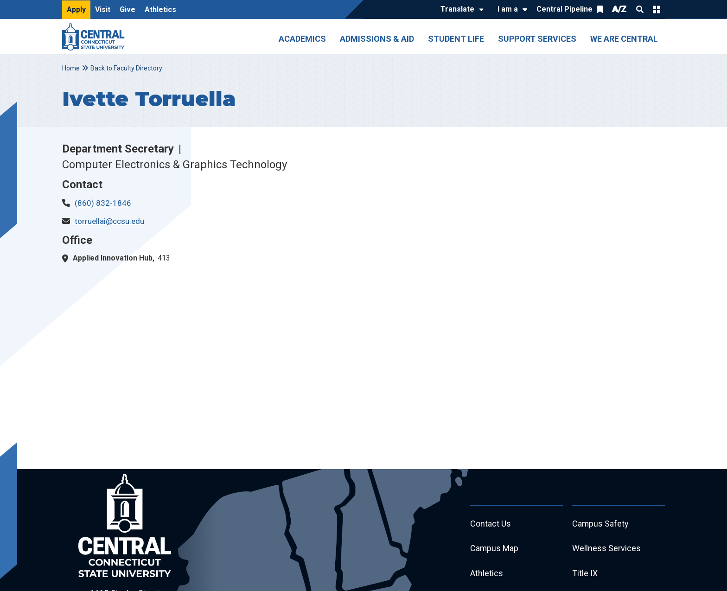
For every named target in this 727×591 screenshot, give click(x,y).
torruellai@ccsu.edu (109, 221)
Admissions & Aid (377, 39)
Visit (102, 9)
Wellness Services (606, 549)
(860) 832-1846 (103, 203)
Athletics (160, 9)
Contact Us (490, 524)
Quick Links (656, 9)
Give (127, 9)
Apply (76, 9)
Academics (302, 39)
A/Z (619, 9)
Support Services (537, 39)
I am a (507, 9)
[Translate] (460, 9)
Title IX (585, 574)
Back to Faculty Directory (126, 68)
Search (639, 9)
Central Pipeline (564, 9)
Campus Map (494, 549)
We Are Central (624, 39)
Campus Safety (600, 524)
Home (71, 68)
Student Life (456, 39)
